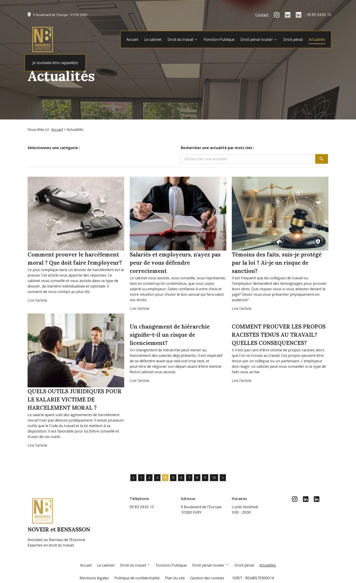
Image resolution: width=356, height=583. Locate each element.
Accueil (132, 39)
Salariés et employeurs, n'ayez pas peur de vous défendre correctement (175, 263)
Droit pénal (293, 39)
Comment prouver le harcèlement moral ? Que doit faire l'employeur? (75, 258)
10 (214, 477)
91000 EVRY (60, 15)
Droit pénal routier (256, 39)
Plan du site (175, 577)
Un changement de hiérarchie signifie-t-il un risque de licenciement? (170, 335)
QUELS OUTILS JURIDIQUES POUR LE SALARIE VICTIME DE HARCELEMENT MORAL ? (74, 399)
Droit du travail (180, 39)
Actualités (317, 39)
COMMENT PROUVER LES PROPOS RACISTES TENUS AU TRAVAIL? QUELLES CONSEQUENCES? (278, 335)
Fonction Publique (219, 39)
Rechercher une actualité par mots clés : (217, 147)
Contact (261, 14)
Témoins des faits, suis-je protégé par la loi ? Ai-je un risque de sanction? (277, 263)
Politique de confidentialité (137, 577)
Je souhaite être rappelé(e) (55, 62)
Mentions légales (94, 577)
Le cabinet (153, 39)
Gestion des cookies (207, 577)
